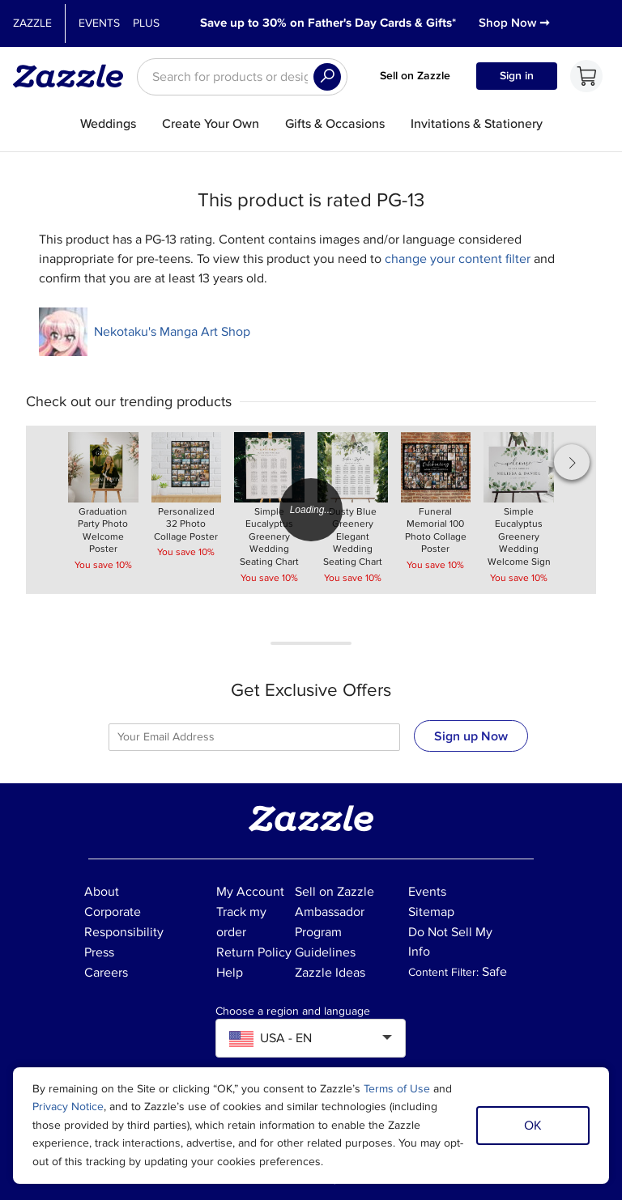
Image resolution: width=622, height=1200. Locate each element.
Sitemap (431, 912)
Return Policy (254, 952)
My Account (250, 892)
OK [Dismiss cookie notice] (533, 1125)
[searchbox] (242, 76)
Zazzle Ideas (330, 973)
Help (229, 973)
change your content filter (457, 259)
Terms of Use (397, 1089)
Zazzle (32, 23)
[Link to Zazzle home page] (73, 76)
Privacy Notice (68, 1106)
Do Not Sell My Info (450, 942)
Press (99, 952)
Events (99, 23)
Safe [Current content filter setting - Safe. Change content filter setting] (494, 972)
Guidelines (325, 952)
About (101, 892)
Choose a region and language (292, 1011)
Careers (106, 973)
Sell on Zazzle (415, 76)
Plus (146, 23)
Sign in (517, 76)
